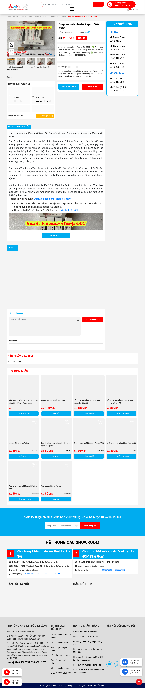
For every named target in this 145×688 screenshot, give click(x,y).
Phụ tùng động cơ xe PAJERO (54, 16)
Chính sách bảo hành (60, 642)
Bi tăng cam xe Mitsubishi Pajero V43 (89, 443)
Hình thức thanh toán (60, 655)
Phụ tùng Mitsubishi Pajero (28, 16)
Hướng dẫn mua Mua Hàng (85, 632)
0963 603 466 (42, 574)
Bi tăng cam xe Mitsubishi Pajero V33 (121, 443)
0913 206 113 (55, 574)
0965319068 (107, 570)
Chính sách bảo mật (60, 668)
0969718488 (94, 570)
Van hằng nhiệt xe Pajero (51, 486)
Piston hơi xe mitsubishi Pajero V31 (55, 400)
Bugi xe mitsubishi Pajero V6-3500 (52, 199)
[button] (52, 38)
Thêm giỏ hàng (45, 116)
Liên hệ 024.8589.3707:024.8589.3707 (26, 662)
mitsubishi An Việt (69, 210)
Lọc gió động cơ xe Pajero (19, 443)
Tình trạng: (80, 32)
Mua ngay (92, 87)
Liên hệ (81, 38)
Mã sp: (61, 32)
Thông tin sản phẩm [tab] (19, 127)
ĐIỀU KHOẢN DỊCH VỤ (61, 673)
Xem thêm (56, 235)
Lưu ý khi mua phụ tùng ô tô (85, 636)
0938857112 (120, 570)
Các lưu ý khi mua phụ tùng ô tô (87, 665)
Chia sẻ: (10, 77)
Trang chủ (11, 16)
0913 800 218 (28, 574)
